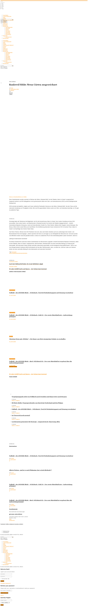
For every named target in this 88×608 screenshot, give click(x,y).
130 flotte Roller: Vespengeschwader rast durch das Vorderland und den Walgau (37, 403)
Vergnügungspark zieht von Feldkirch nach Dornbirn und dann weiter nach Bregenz (39, 396)
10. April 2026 (12, 341)
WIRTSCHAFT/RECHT (8, 20)
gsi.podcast (5, 38)
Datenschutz (6, 531)
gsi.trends (8, 33)
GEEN (12, 458)
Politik (4, 18)
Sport (4, 22)
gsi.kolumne (9, 37)
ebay (10, 519)
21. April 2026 (12, 295)
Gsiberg (14, 81)
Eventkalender (9, 27)
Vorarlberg (5, 15)
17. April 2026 (12, 474)
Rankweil (14, 252)
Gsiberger (5, 23)
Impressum (6, 532)
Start (10, 81)
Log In (2, 595)
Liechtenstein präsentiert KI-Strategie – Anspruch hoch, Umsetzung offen (36, 421)
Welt (4, 17)
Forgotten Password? (6, 583)
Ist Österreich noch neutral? (21, 415)
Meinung (5, 35)
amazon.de (12, 520)
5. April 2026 (12, 365)
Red (12, 88)
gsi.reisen (8, 30)
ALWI (12, 472)
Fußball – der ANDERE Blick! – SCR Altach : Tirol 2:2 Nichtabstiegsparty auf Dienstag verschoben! (41, 292)
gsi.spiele (8, 32)
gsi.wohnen (8, 34)
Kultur (4, 21)
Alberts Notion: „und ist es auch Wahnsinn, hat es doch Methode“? (30, 470)
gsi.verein (5, 24)
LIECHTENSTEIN (7, 16)
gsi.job (7, 29)
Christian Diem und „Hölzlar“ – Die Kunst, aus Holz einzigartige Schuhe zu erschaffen (37, 339)
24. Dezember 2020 (14, 89)
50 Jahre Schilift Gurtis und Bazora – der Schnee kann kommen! (28, 374)
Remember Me (5, 578)
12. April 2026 (12, 319)
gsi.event (8, 28)
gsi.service (5, 26)
